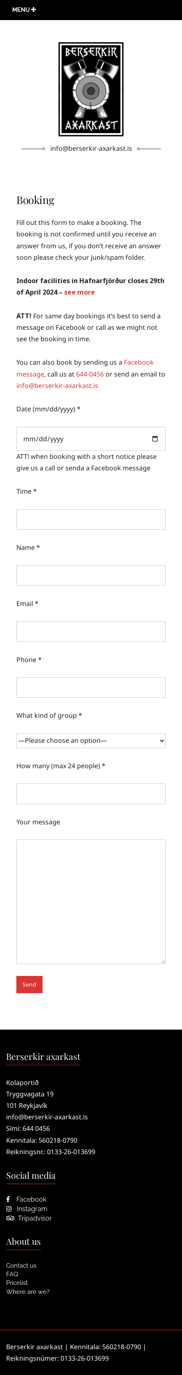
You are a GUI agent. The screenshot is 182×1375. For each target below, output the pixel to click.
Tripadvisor (29, 1218)
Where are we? (27, 1292)
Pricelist (17, 1283)
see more (79, 292)
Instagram (26, 1209)
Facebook (26, 1199)
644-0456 (90, 374)
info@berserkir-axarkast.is (57, 385)
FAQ (12, 1274)
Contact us (21, 1265)
